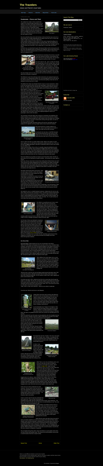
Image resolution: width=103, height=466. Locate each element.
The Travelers (28, 4)
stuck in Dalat (33, 232)
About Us (31, 12)
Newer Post (24, 443)
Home (40, 443)
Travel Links (53, 12)
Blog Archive (45, 12)
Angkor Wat (44, 366)
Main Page (23, 12)
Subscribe (37, 12)
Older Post (56, 443)
